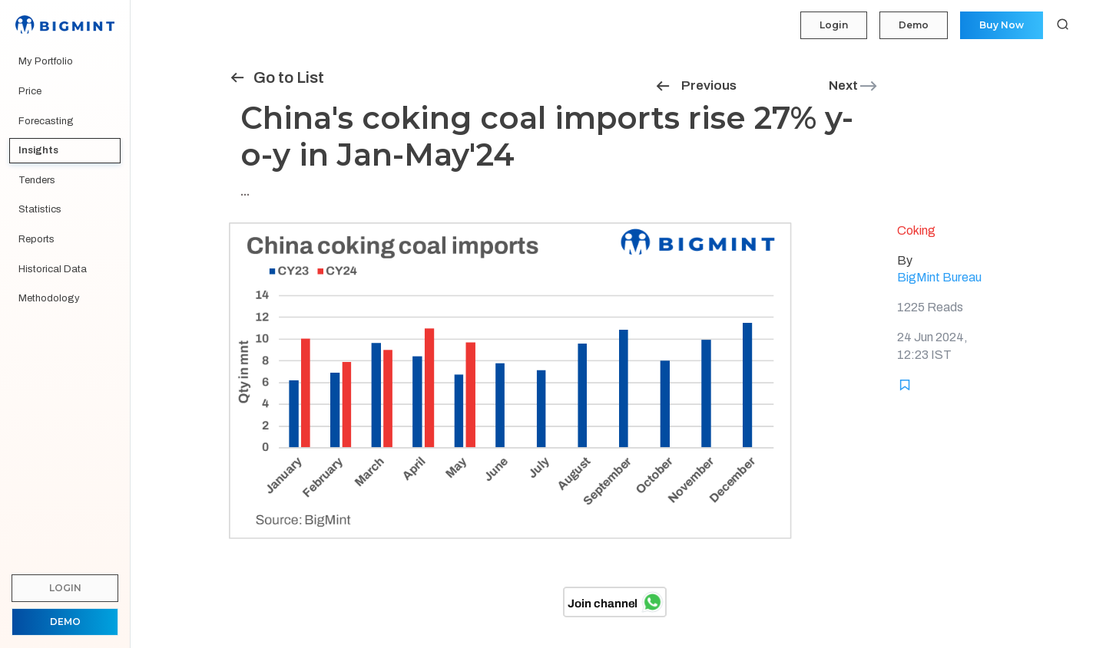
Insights (38, 150)
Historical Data (52, 269)
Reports (36, 239)
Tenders (36, 180)
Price (29, 91)
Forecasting (46, 121)
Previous (695, 85)
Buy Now (1001, 25)
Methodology (49, 298)
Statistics (39, 209)
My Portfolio (45, 61)
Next (854, 85)
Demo (914, 25)
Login (834, 25)
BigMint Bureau (939, 277)
